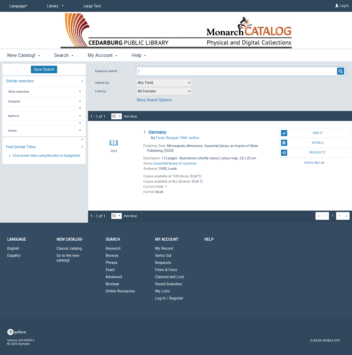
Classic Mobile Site (325, 340)
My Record (164, 248)
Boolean (112, 284)
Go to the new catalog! (67, 258)
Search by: (102, 82)
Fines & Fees (166, 269)
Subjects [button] (14, 101)
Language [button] (16, 239)
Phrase (111, 262)
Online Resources (120, 291)
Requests (163, 262)
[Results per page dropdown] (116, 116)
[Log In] (336, 6)
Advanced (114, 277)
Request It (303, 153)
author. (178, 138)
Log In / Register (169, 298)
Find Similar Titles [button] (21, 147)
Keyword (113, 248)
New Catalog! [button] (23, 55)
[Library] (54, 6)
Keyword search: (107, 71)
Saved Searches (168, 284)
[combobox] (164, 82)
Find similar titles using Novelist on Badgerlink (46, 156)
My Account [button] (102, 55)
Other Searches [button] (18, 91)
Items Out (163, 255)
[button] (44, 108)
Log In (344, 6)
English (13, 248)
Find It (302, 133)
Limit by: (101, 91)
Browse (112, 255)
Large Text (92, 6)
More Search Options (154, 100)
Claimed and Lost (169, 277)
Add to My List (314, 162)
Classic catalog (69, 248)
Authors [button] (13, 116)
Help (209, 239)
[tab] (44, 80)
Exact (110, 269)
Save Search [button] (44, 69)
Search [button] (63, 55)
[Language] (17, 6)
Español (13, 255)
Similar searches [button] (20, 81)
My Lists (162, 291)
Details (302, 143)
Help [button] (138, 55)
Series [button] (12, 130)
